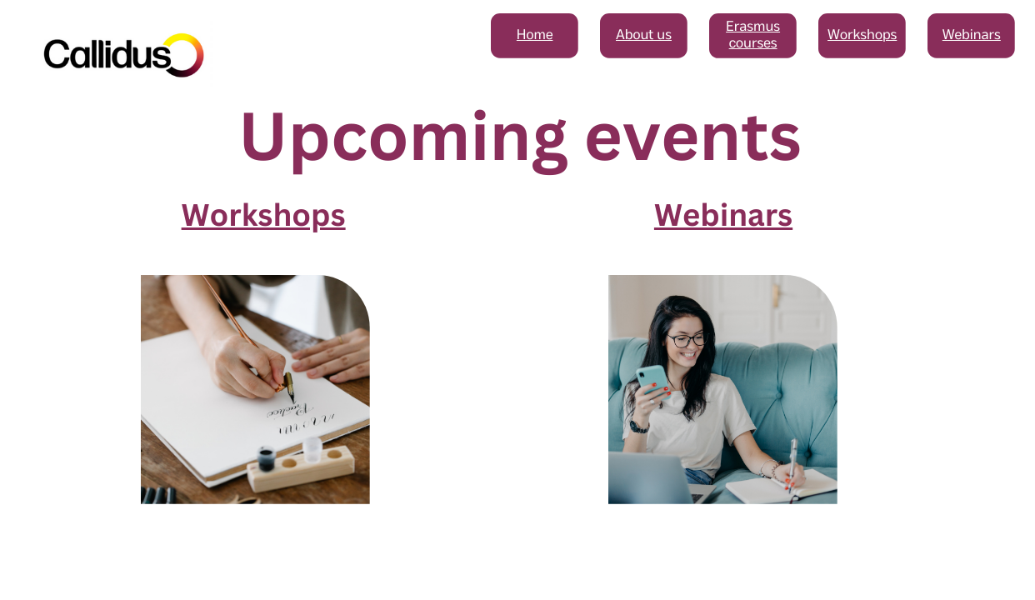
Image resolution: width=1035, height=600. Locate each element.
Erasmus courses (753, 35)
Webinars (971, 35)
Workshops (862, 35)
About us (644, 35)
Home (535, 35)
